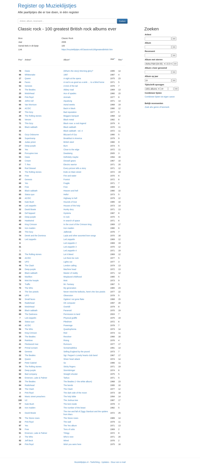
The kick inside (70, 404)
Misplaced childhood (72, 277)
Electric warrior (70, 164)
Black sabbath (31, 127)
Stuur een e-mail (118, 462)
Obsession (68, 295)
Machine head (69, 269)
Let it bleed (68, 254)
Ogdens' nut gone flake (73, 299)
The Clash (29, 265)
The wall (67, 422)
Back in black (69, 108)
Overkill (66, 307)
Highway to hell (70, 198)
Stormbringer (69, 370)
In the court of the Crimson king (77, 224)
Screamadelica (70, 348)
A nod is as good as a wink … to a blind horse (83, 82)
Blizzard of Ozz (70, 134)
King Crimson (31, 224)
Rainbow (29, 340)
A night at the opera (72, 78)
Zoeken (122, 21)
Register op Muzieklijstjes (47, 6)
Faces (27, 82)
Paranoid (67, 310)
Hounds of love (70, 202)
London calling (69, 265)
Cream (28, 161)
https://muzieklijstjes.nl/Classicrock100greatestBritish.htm (87, 49)
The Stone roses (32, 418)
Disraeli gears (69, 161)
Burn (65, 146)
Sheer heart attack (71, 359)
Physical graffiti (70, 318)
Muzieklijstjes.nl (81, 462)
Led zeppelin (30, 206)
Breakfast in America (72, 138)
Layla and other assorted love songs (79, 235)
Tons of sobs (69, 429)
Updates (105, 462)
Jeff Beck (29, 440)
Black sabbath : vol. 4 (73, 131)
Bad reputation (70, 112)
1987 (65, 75)
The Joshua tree (70, 400)
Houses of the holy (71, 206)
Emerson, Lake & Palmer (36, 378)
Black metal (68, 119)
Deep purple (30, 146)
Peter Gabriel (31, 363)
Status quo (29, 194)
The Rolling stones (33, 116)
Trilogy (66, 433)
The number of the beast (74, 408)
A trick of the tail (70, 86)
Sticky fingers (69, 366)
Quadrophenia (69, 329)
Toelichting (95, 462)
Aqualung (67, 101)
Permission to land (71, 314)
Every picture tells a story (74, 168)
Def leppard (30, 213)
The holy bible (69, 396)
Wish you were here (72, 444)
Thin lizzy (29, 112)
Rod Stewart (30, 168)
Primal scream (31, 348)
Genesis (28, 86)
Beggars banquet (71, 116)
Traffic (27, 284)
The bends (68, 385)
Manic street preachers (35, 396)
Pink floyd (29, 97)
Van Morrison (31, 104)
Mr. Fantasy (68, 284)
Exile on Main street (72, 172)
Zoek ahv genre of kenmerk (157, 107)
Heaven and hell (70, 191)
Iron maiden (30, 228)
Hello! (66, 194)
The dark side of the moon (75, 393)
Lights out (67, 262)
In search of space (71, 220)
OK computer (69, 303)
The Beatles (30, 90)
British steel (68, 142)
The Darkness (31, 314)
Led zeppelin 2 (70, 243)
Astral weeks (69, 104)
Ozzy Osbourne (32, 134)
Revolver (67, 336)
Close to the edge (71, 149)
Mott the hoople (32, 280)
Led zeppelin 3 (70, 247)
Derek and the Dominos (35, 235)
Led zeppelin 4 (70, 250)
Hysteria (67, 213)
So (64, 363)
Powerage (67, 325)
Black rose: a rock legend (74, 123)
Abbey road (68, 90)
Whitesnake (30, 75)
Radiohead (30, 303)
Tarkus (66, 378)
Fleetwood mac (31, 344)
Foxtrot (66, 179)
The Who (29, 288)
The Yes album (70, 425)
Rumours (67, 344)
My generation (69, 288)
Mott (65, 280)
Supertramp (30, 138)
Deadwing (67, 153)
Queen (28, 78)
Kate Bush (29, 202)
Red (65, 333)
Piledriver (67, 322)
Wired (66, 440)
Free (27, 176)
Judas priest (30, 142)
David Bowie (30, 209)
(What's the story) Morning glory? (78, 71)
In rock (66, 217)
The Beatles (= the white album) (77, 381)
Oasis (27, 71)
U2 (26, 400)
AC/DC (28, 108)
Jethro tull (29, 101)
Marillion (28, 277)
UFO (27, 262)
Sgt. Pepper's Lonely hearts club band (80, 355)
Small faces (30, 299)
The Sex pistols (32, 292)
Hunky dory (68, 209)
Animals (67, 97)
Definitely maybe (70, 157)
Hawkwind (29, 220)
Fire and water (69, 176)
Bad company (31, 374)
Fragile (66, 183)
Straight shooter (70, 374)
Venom (28, 119)
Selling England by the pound (76, 351)
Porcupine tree (31, 153)
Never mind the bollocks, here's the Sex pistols (84, 292)
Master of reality (70, 273)
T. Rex (28, 164)
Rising (66, 340)
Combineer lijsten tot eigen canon (160, 97)
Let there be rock (71, 258)
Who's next (68, 437)
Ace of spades (69, 93)
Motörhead (29, 93)
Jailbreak (67, 232)
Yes (26, 149)
